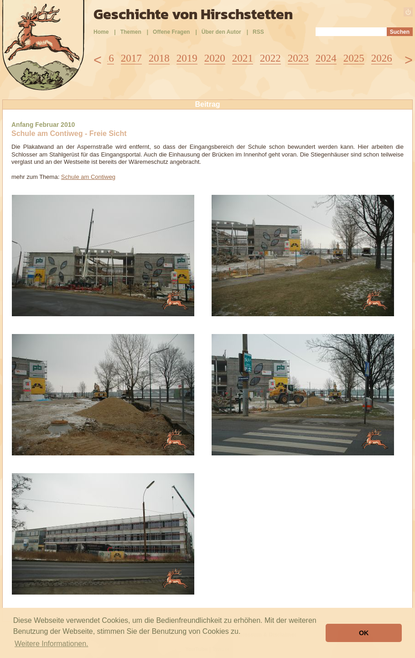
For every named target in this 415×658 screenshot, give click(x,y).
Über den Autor (221, 32)
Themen (130, 32)
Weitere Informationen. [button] (51, 644)
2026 (381, 58)
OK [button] (364, 633)
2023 (298, 58)
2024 (326, 58)
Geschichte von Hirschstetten (193, 14)
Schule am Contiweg (88, 176)
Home (101, 32)
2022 (270, 58)
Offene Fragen (171, 32)
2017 (131, 58)
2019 (186, 58)
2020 (214, 58)
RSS (258, 32)
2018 (159, 58)
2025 (353, 58)
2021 (242, 58)
